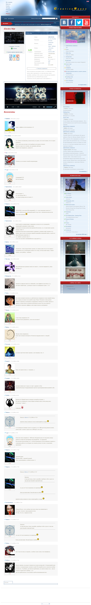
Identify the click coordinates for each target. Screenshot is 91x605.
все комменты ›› (83, 171)
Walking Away (66, 112)
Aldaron (26, 472)
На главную (9, 2)
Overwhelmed (66, 106)
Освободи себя (69, 76)
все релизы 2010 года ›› (81, 234)
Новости (8, 4)
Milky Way (68, 53)
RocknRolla (68, 226)
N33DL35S (68, 230)
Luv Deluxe (68, 193)
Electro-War (29, 33)
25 (48, 59)
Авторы (8, 7)
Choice (67, 222)
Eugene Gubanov (67, 149)
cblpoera (26, 417)
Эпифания (68, 67)
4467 (49, 61)
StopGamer (68, 60)
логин (5, 18)
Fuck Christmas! (69, 80)
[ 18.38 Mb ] (14, 46)
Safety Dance (69, 197)
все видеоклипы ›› (82, 84)
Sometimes (68, 211)
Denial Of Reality (70, 219)
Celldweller (50, 42)
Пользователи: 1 (70, 286)
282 (49, 63)
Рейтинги (8, 9)
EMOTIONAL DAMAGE (71, 45)
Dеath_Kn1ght (72, 288)
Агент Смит (68, 64)
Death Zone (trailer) (70, 204)
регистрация (11, 18)
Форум (8, 13)
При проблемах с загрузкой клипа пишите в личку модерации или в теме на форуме (34, 22)
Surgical (50, 44)
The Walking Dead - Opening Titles (73, 215)
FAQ (7, 11)
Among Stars (69, 56)
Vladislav (66, 108)
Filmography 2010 (70, 200)
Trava (67, 49)
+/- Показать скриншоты (41, 68)
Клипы (8, 6)
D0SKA (65, 128)
